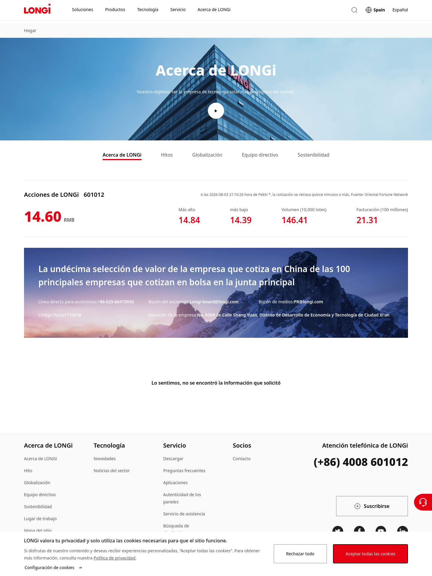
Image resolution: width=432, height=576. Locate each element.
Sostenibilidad (313, 156)
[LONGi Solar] (37, 11)
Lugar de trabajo (40, 520)
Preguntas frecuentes (184, 472)
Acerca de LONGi (122, 156)
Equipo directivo (260, 156)
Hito (28, 472)
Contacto (241, 460)
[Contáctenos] (423, 502)
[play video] (216, 111)
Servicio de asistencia (184, 515)
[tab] (122, 156)
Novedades (105, 460)
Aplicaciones (175, 484)
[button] (354, 11)
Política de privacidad (115, 558)
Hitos (167, 156)
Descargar (173, 460)
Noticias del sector (112, 472)
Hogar (30, 30)
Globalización (207, 156)
